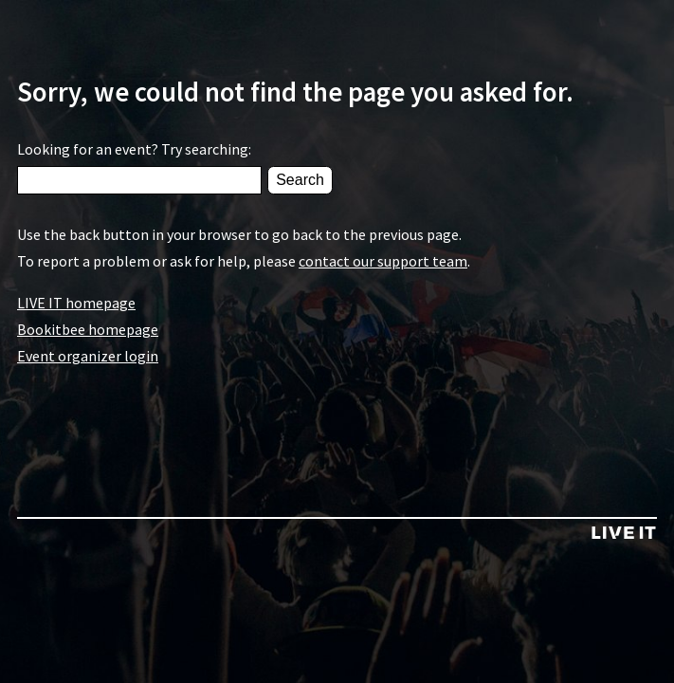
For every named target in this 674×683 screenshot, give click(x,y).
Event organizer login (87, 355)
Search (300, 180)
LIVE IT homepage (76, 302)
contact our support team (383, 260)
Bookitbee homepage (87, 329)
